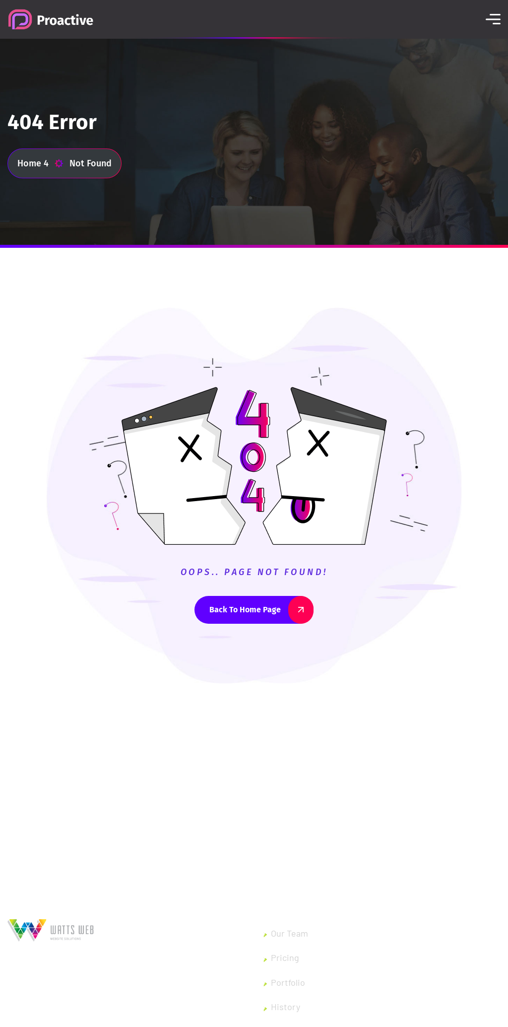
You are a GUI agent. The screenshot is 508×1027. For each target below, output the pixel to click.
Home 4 (40, 163)
